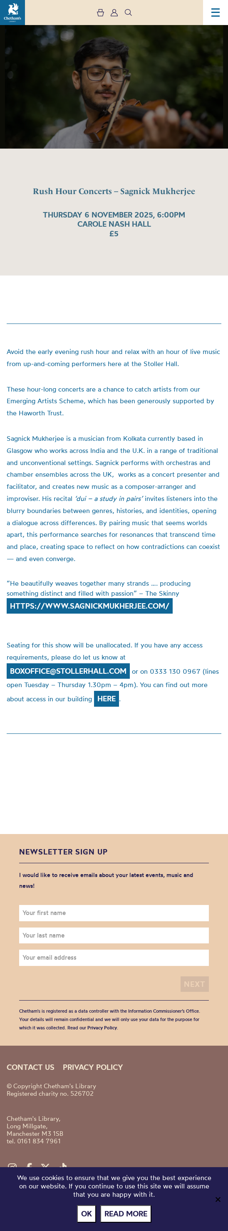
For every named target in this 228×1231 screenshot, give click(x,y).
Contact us (31, 1067)
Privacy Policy (102, 1028)
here (106, 698)
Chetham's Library (12, 12)
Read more (125, 1213)
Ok (86, 1213)
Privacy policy (93, 1067)
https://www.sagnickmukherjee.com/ (89, 606)
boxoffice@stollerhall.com (68, 671)
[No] (217, 1199)
